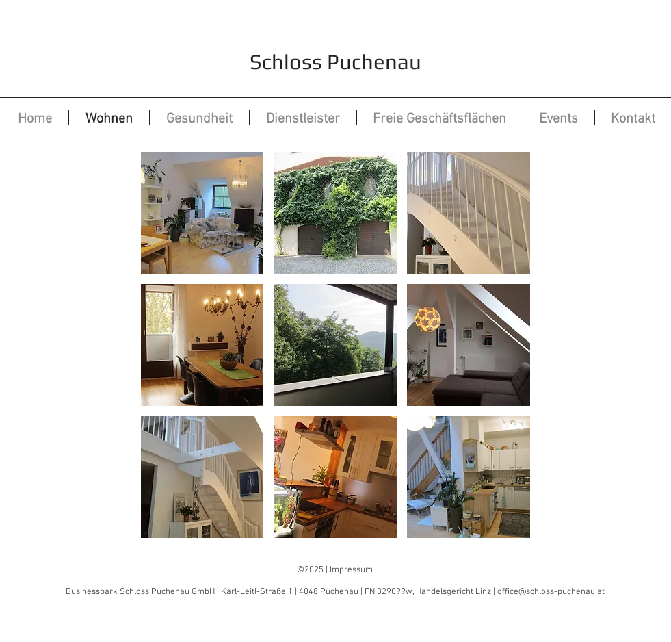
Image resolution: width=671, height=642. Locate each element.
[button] (202, 213)
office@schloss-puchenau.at (551, 592)
